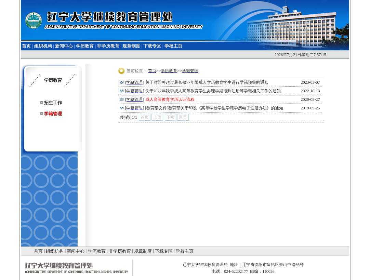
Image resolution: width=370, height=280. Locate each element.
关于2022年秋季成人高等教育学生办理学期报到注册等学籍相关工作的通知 (213, 91)
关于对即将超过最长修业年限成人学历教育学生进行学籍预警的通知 (206, 82)
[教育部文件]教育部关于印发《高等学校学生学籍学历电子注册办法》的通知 (214, 108)
